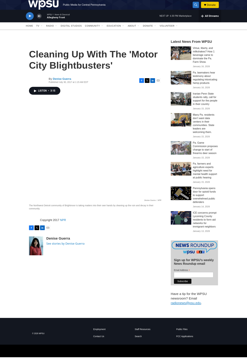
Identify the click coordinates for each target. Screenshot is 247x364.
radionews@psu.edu (186, 309)
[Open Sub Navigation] (41, 32)
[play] (29, 23)
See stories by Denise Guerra (65, 250)
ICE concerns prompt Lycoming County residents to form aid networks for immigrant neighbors (204, 226)
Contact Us (98, 343)
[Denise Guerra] (36, 252)
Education (114, 32)
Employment (99, 336)
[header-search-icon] (197, 8)
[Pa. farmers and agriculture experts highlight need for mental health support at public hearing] (181, 175)
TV (37, 32)
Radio (50, 32)
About (132, 32)
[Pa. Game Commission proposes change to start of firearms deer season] (181, 154)
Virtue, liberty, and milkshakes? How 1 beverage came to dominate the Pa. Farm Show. (204, 61)
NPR (63, 226)
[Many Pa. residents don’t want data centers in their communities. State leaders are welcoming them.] (181, 126)
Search (138, 343)
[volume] (39, 22)
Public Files (182, 336)
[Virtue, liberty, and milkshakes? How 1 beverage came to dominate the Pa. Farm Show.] (181, 60)
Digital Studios (71, 32)
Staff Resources (142, 336)
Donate (213, 8)
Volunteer (167, 32)
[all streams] (210, 23)
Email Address (182, 276)
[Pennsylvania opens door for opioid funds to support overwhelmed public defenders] (181, 200)
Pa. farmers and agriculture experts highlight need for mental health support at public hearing (205, 177)
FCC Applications (184, 343)
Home (29, 32)
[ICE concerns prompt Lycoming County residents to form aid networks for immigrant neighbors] (181, 225)
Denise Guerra (62, 85)
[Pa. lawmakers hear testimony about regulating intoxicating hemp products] (181, 84)
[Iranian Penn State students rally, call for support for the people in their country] (181, 105)
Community (92, 32)
